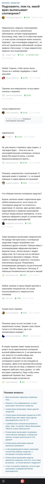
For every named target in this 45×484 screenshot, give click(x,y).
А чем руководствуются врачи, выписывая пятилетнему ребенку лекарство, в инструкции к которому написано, (22, 451)
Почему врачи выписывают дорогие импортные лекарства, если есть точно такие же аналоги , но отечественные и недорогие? (23, 460)
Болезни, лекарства (11, 3)
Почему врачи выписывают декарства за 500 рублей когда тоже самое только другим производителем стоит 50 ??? (23, 417)
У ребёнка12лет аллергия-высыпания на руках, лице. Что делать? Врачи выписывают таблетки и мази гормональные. (23, 426)
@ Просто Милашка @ (14, 119)
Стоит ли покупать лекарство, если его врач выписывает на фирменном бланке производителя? (23, 468)
